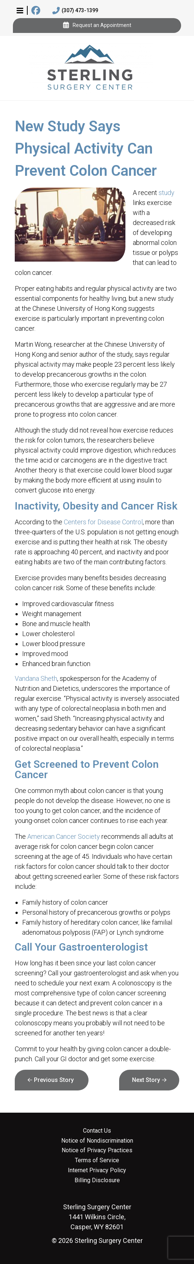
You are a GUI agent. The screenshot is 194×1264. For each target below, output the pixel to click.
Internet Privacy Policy (97, 1170)
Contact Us (97, 1131)
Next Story (146, 1079)
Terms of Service (97, 1160)
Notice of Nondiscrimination (97, 1141)
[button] (20, 10)
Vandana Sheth (36, 678)
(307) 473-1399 (75, 10)
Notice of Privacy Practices (97, 1150)
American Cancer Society (63, 836)
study (166, 192)
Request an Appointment (97, 25)
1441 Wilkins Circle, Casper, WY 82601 (97, 1217)
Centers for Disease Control (103, 522)
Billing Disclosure (97, 1180)
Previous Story (54, 1079)
